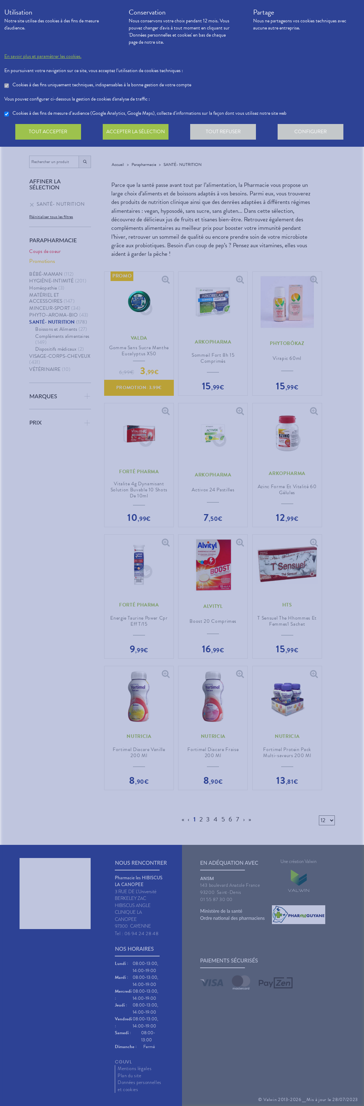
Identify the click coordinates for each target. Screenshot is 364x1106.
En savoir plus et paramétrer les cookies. (42, 56)
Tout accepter (49, 133)
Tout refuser (227, 133)
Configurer (315, 133)
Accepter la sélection (137, 132)
